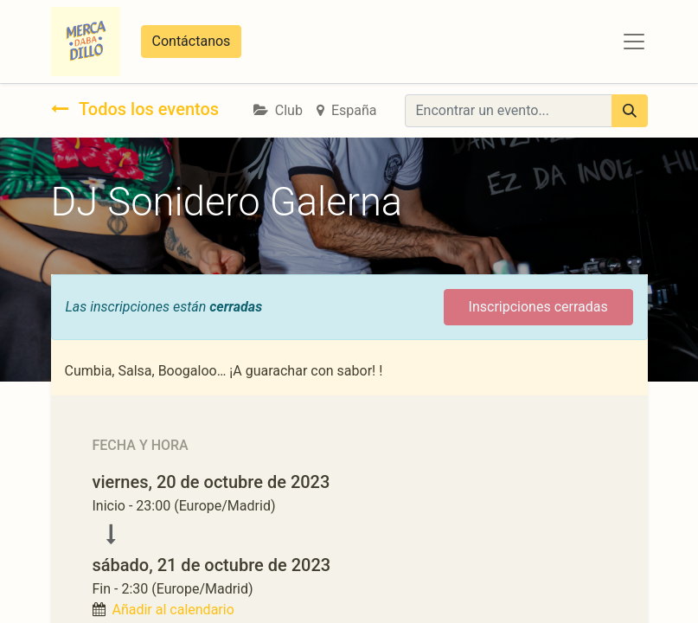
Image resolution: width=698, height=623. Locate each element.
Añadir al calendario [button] (173, 609)
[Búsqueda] (630, 110)
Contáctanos (191, 41)
